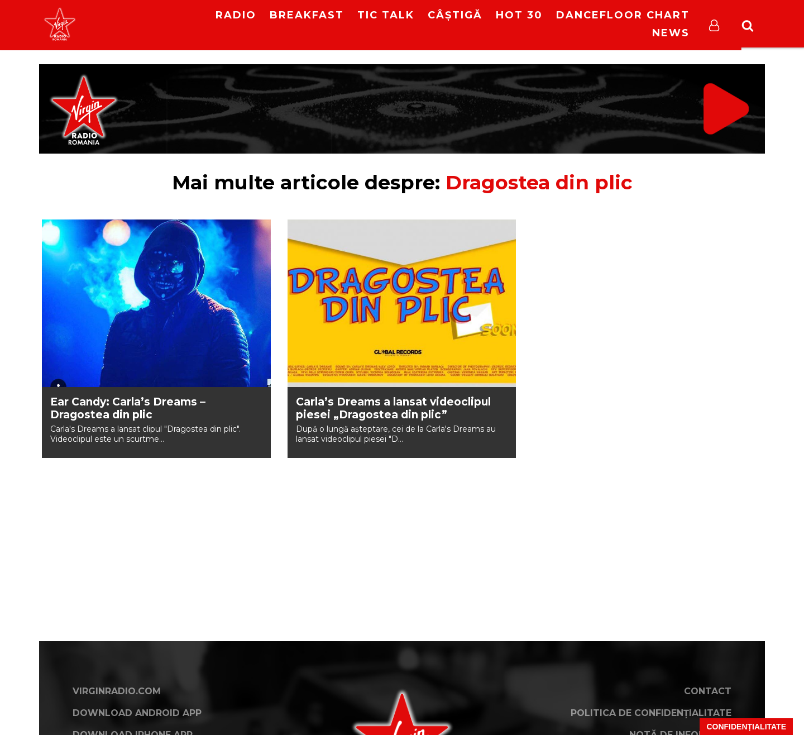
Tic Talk (385, 15)
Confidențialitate (746, 726)
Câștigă (455, 15)
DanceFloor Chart (623, 15)
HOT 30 (519, 15)
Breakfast (307, 15)
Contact (707, 691)
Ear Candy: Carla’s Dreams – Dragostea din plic (127, 408)
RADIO (236, 15)
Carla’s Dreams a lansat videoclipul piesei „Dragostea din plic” (393, 408)
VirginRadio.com (117, 691)
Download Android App (137, 713)
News (671, 33)
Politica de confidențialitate (651, 713)
